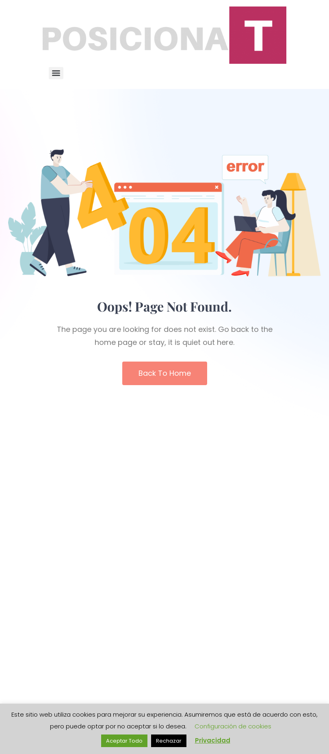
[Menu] (56, 73)
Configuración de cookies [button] (233, 726)
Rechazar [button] (169, 741)
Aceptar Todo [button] (124, 741)
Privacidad (212, 740)
